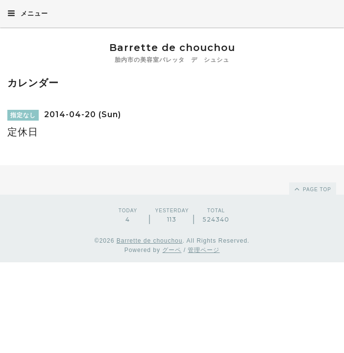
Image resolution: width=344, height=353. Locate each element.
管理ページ (204, 250)
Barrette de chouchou (182, 47)
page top (312, 189)
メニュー (27, 13)
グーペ (171, 250)
